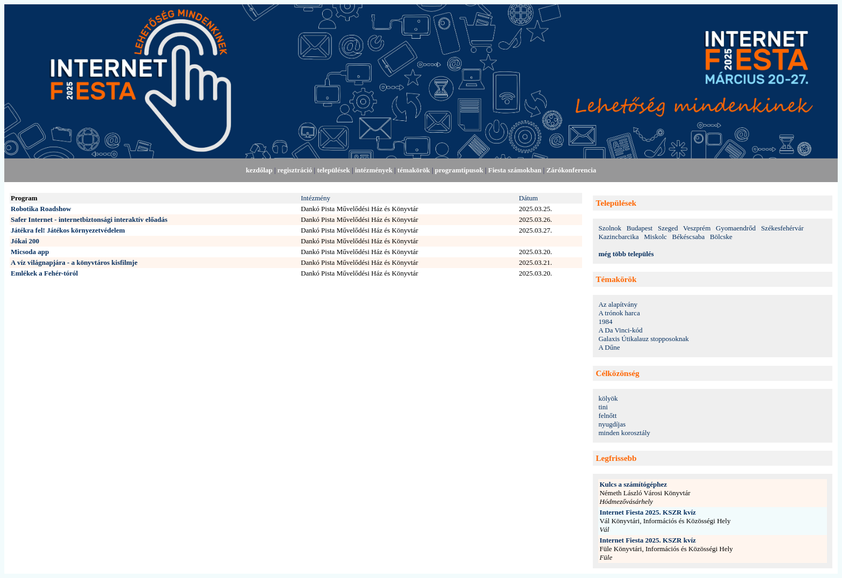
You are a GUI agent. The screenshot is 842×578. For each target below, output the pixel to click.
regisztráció (295, 170)
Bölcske (721, 237)
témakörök (413, 170)
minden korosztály (624, 433)
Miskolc (655, 237)
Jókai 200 (25, 241)
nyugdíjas (612, 424)
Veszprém (696, 228)
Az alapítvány (617, 304)
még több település (626, 254)
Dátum (528, 198)
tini (602, 407)
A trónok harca (619, 313)
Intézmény (315, 198)
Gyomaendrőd (736, 228)
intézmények (374, 170)
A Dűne (609, 347)
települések (333, 170)
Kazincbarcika (618, 237)
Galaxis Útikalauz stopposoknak (643, 339)
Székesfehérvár (782, 228)
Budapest (639, 228)
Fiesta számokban (514, 170)
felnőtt (607, 415)
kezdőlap (259, 170)
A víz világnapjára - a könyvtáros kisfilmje (74, 262)
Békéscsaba (688, 237)
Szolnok (609, 228)
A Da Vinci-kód (620, 330)
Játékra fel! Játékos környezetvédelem (68, 230)
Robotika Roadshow (41, 209)
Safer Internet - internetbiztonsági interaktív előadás (89, 219)
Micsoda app (30, 252)
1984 (605, 321)
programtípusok (459, 170)
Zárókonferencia (571, 170)
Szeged (668, 228)
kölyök (608, 398)
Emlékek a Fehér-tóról (44, 273)
